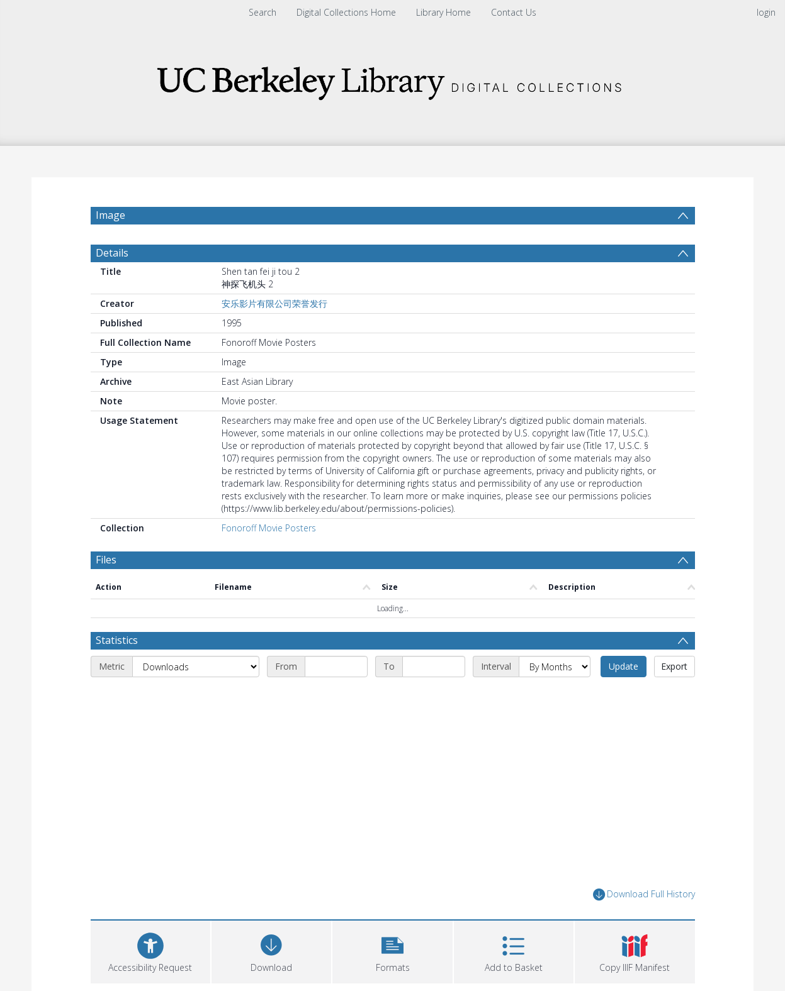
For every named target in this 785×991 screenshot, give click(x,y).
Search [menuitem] (262, 12)
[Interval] (554, 666)
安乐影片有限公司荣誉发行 (274, 303)
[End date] (433, 666)
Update (623, 666)
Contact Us (513, 12)
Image (110, 215)
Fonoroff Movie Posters (269, 528)
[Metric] (195, 666)
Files (106, 560)
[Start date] (336, 666)
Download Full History (644, 894)
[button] (392, 950)
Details (112, 253)
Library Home (443, 12)
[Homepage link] (393, 79)
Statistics (117, 640)
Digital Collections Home (346, 12)
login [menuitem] (766, 12)
